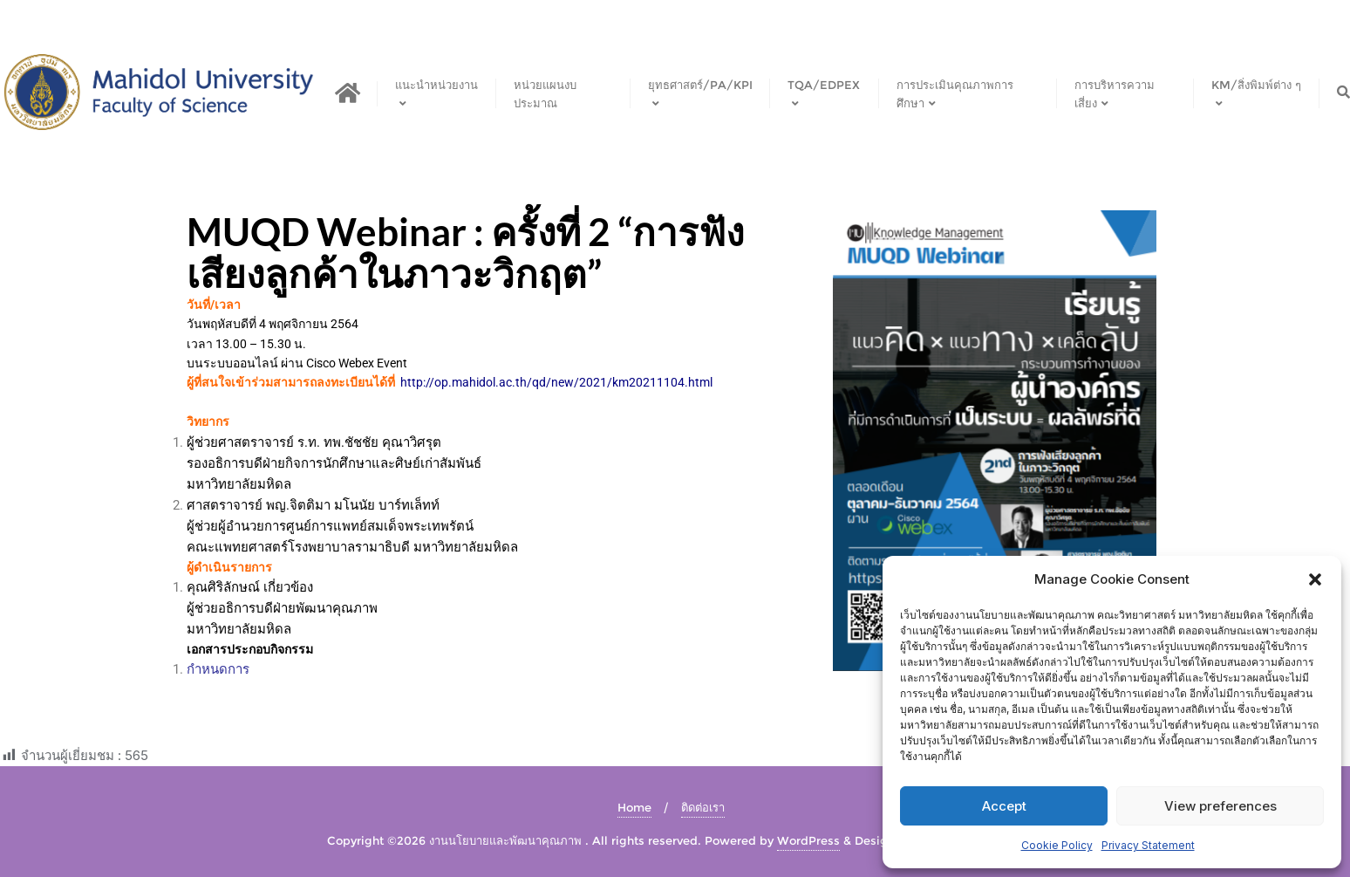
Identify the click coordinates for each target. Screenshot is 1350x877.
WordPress (808, 840)
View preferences (1220, 806)
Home (634, 807)
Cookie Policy (1057, 845)
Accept (1004, 806)
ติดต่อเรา (703, 807)
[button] (1315, 579)
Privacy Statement (1148, 845)
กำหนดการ (218, 669)
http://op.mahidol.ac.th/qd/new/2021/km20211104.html (556, 382)
